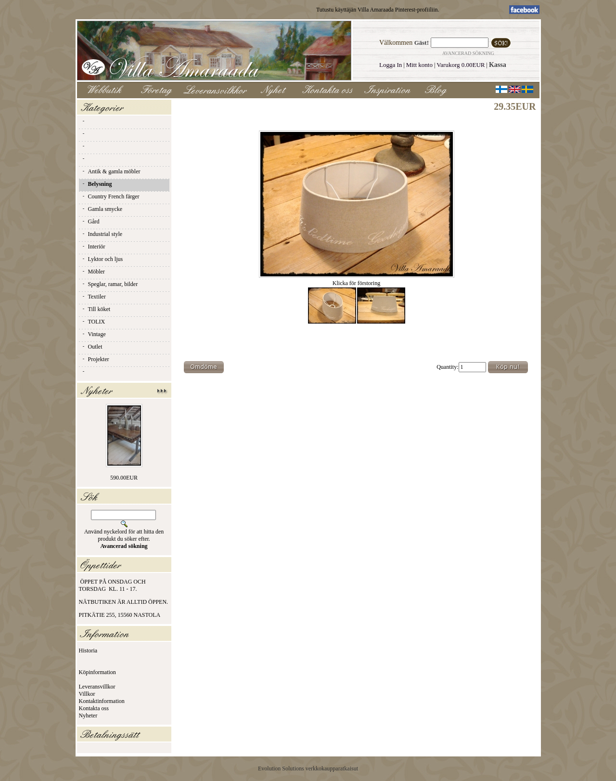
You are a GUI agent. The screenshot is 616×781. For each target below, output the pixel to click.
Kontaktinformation (102, 701)
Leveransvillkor (97, 686)
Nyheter (88, 715)
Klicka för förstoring (356, 280)
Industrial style (102, 234)
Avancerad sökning (468, 53)
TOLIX (93, 321)
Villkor (87, 693)
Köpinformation (97, 672)
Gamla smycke (102, 209)
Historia (88, 650)
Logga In (390, 64)
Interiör (93, 246)
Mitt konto (419, 64)
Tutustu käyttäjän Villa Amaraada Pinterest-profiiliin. (377, 9)
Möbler (93, 271)
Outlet (92, 346)
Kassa (497, 64)
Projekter (95, 359)
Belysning (96, 184)
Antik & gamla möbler (111, 171)
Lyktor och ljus (102, 259)
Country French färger (110, 196)
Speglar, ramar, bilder (109, 284)
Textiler (93, 296)
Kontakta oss (94, 708)
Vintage (93, 334)
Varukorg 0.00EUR (460, 64)
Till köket (96, 309)
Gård (90, 221)
